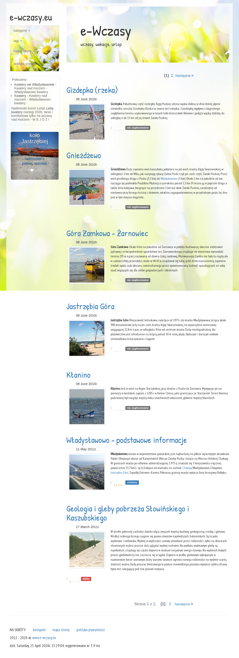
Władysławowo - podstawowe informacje (126, 439)
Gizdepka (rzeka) (92, 89)
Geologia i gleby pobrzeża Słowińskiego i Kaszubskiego (127, 513)
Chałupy (187, 468)
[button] (14, 156)
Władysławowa (169, 178)
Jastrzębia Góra (90, 306)
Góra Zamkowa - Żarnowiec (107, 233)
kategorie (22, 30)
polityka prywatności (28, 64)
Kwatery (20, 96)
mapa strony (23, 51)
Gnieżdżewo (83, 155)
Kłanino (78, 374)
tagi (18, 41)
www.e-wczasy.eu (44, 637)
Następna (184, 75)
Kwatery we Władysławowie (34, 84)
